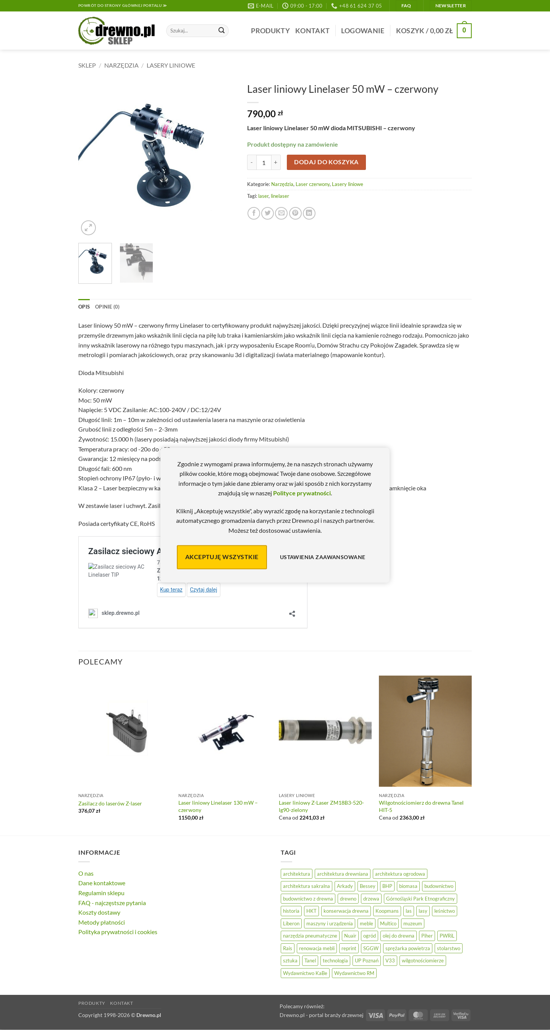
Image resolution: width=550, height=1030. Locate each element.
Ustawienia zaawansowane (323, 557)
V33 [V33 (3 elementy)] (390, 960)
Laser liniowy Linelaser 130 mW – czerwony (218, 806)
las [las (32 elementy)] (409, 911)
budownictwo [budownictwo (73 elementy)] (438, 886)
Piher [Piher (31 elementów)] (427, 936)
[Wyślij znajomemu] (281, 213)
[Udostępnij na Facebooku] (253, 213)
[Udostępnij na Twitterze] (267, 213)
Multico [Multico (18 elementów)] (388, 923)
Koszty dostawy (99, 912)
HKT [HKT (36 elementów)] (311, 911)
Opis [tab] (84, 307)
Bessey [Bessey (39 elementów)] (367, 886)
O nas (86, 873)
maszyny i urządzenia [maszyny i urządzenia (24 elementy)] (329, 923)
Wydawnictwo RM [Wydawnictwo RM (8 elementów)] (354, 973)
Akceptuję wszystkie (222, 557)
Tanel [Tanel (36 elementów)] (310, 960)
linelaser (280, 196)
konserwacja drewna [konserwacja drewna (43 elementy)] (346, 911)
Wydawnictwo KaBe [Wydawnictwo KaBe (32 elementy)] (305, 973)
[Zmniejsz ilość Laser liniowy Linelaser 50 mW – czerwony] (251, 162)
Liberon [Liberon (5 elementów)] (291, 923)
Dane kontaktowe (101, 882)
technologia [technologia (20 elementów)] (335, 960)
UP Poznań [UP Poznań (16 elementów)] (367, 960)
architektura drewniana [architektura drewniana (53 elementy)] (342, 874)
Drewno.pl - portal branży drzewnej (322, 1015)
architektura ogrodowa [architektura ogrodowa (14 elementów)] (400, 874)
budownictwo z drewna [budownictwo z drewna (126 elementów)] (308, 899)
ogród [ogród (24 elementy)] (369, 936)
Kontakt (312, 31)
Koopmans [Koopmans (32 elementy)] (387, 911)
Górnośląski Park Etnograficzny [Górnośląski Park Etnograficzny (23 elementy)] (420, 899)
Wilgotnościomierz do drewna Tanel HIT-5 (421, 806)
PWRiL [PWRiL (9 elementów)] (447, 936)
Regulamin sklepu (101, 892)
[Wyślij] (221, 30)
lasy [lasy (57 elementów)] (423, 911)
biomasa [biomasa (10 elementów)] (408, 886)
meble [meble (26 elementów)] (366, 923)
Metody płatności (101, 922)
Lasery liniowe (171, 65)
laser (263, 196)
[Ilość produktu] (264, 162)
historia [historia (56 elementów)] (291, 911)
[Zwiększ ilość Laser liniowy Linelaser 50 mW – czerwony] (276, 162)
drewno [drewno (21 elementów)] (348, 899)
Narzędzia (121, 65)
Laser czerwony (313, 184)
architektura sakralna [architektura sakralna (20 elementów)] (306, 886)
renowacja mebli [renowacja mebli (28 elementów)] (317, 948)
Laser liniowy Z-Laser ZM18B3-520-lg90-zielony (321, 806)
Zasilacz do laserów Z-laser (110, 803)
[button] (362, 30)
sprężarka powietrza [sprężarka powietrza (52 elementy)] (407, 948)
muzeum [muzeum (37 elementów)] (412, 923)
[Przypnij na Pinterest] (295, 213)
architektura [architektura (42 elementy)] (296, 874)
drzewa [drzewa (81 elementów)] (371, 899)
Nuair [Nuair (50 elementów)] (350, 936)
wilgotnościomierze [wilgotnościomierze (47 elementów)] (423, 960)
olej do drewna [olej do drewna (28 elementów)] (398, 936)
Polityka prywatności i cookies (117, 931)
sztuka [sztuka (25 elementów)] (290, 960)
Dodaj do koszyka (326, 161)
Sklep (87, 65)
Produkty (270, 31)
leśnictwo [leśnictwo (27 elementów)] (444, 911)
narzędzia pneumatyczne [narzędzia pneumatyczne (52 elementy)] (310, 936)
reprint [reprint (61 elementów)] (348, 948)
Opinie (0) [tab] (107, 307)
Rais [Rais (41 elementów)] (287, 948)
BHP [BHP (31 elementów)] (387, 886)
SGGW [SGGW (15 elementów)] (371, 948)
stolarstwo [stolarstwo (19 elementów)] (448, 948)
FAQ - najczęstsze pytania (112, 902)
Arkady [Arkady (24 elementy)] (345, 886)
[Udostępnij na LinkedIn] (309, 213)
